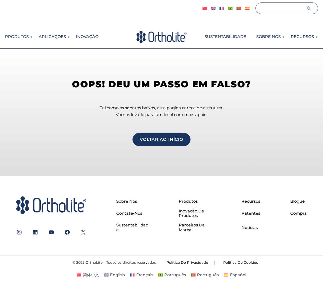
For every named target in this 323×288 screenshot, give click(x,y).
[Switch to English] (213, 9)
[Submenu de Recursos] (316, 37)
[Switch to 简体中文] (204, 9)
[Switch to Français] (222, 9)
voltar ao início (161, 139)
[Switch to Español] (247, 9)
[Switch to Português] (230, 9)
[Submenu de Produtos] (31, 37)
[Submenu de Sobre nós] (283, 37)
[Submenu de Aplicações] (68, 37)
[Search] (281, 8)
